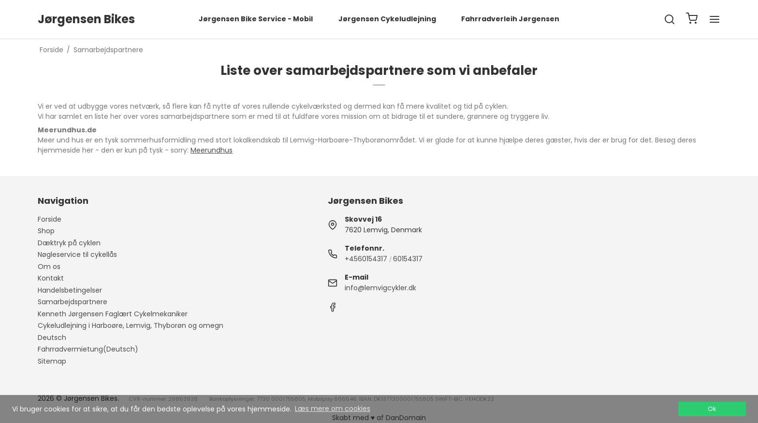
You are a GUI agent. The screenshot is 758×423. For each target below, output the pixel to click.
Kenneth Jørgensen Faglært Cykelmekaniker (113, 314)
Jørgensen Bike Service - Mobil (256, 19)
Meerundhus (211, 150)
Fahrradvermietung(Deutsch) (88, 349)
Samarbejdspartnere (72, 302)
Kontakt (51, 278)
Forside (49, 219)
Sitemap (52, 361)
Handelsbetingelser (70, 290)
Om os (49, 266)
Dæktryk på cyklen (69, 243)
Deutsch (52, 337)
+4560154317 (366, 259)
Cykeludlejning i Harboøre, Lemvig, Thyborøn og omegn (130, 325)
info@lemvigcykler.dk (380, 288)
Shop (46, 231)
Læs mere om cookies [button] (332, 408)
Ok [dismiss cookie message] (712, 409)
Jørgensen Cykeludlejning (387, 19)
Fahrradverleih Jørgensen (510, 19)
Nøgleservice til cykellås (77, 254)
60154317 (408, 259)
